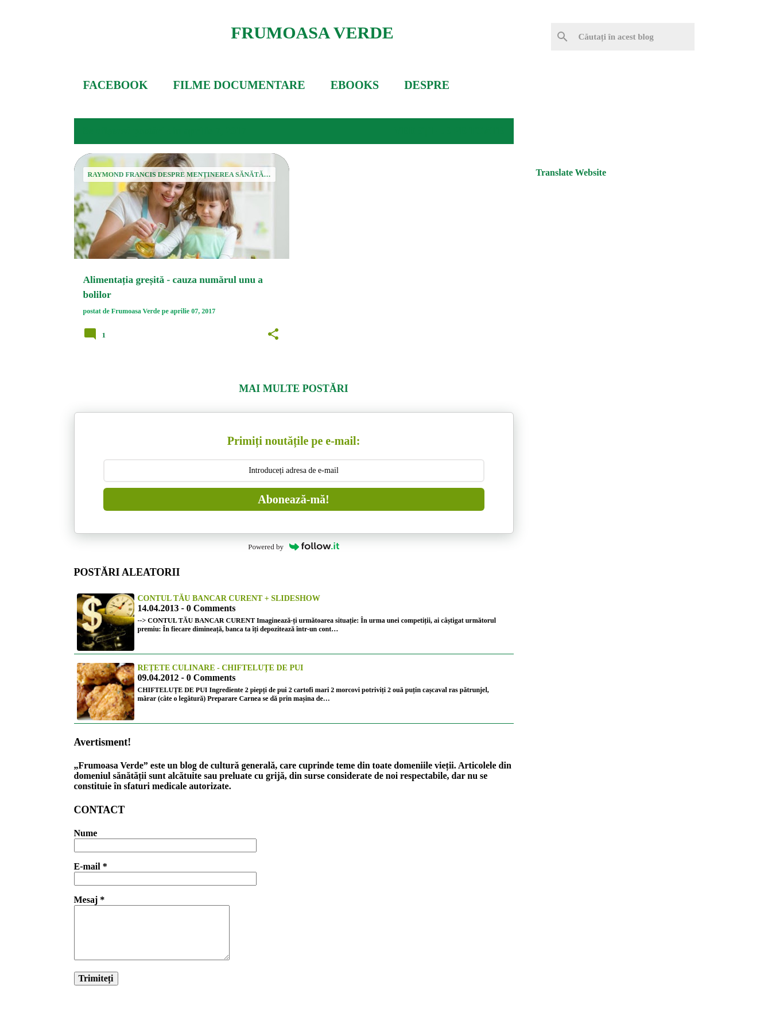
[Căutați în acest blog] (634, 37)
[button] (273, 334)
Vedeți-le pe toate (449, 131)
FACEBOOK (115, 85)
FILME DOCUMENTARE (239, 85)
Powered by (293, 546)
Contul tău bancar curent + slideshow (229, 598)
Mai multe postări (293, 388)
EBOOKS (355, 85)
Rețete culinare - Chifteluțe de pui (221, 667)
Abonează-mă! (293, 499)
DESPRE (426, 85)
